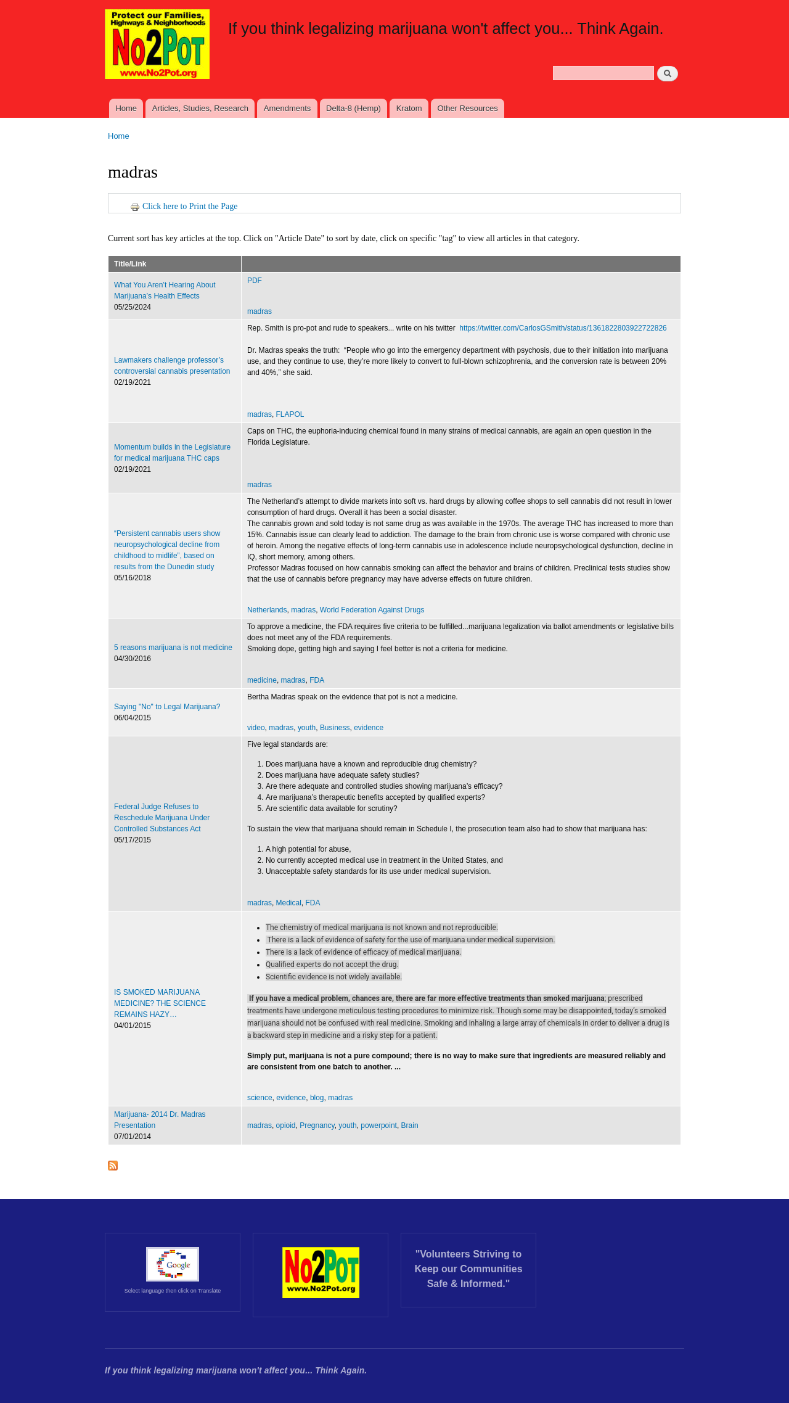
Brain (410, 1125)
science (259, 1097)
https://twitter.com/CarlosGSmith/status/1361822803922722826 (562, 328)
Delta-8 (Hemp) (353, 108)
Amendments (287, 108)
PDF (255, 280)
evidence (368, 727)
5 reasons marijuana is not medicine (173, 647)
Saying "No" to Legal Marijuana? (167, 706)
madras (259, 311)
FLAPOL (290, 414)
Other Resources (467, 108)
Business (335, 727)
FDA (316, 680)
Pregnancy (317, 1125)
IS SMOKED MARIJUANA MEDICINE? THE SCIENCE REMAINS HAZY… (160, 1003)
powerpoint (379, 1125)
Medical (288, 903)
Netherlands (267, 610)
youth (307, 727)
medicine (262, 680)
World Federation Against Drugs (372, 610)
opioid (286, 1125)
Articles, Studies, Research (200, 108)
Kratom (409, 108)
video (256, 727)
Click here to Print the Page (183, 206)
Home (126, 108)
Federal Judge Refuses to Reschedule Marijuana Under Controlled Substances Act (162, 817)
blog (317, 1097)
